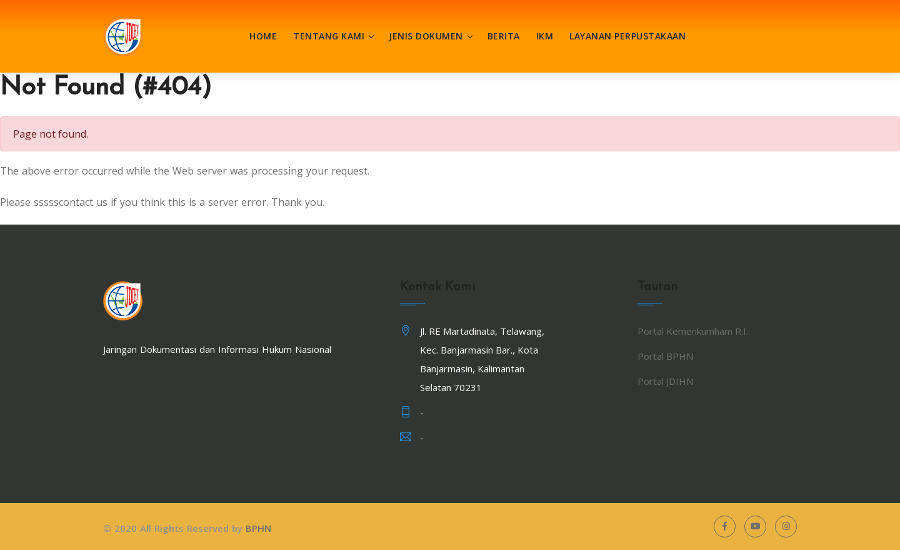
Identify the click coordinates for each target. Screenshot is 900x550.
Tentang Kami (328, 36)
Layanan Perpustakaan (627, 36)
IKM (545, 36)
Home (263, 36)
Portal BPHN (665, 356)
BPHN (258, 528)
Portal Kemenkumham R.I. (693, 331)
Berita (504, 36)
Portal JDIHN (665, 381)
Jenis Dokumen (426, 36)
